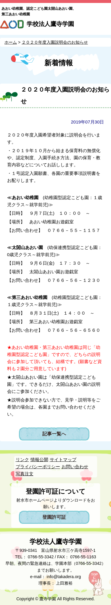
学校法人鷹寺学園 (50, 24)
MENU (104, 26)
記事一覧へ (54, 433)
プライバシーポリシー (38, 466)
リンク (22, 459)
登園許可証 (54, 517)
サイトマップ (63, 459)
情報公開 (39, 459)
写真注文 (24, 473)
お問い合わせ (75, 466)
